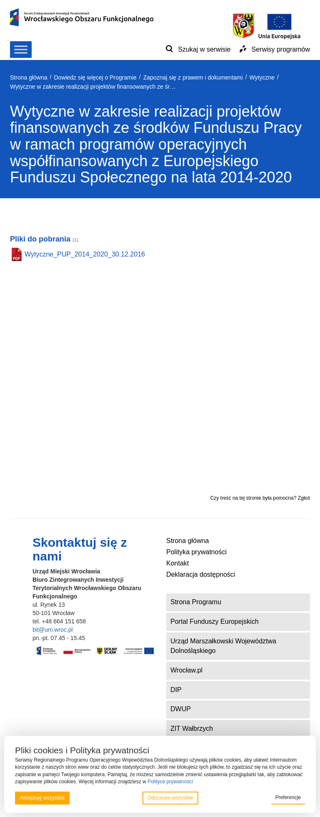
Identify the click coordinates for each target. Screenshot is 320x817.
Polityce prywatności (170, 782)
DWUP (180, 708)
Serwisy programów (281, 49)
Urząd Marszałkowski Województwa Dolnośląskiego (223, 646)
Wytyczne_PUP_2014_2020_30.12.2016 (85, 254)
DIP (176, 689)
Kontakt (177, 563)
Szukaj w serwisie (204, 49)
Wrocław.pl (186, 670)
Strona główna (187, 540)
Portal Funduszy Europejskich (214, 621)
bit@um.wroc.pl (52, 629)
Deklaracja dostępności (200, 574)
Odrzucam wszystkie (170, 798)
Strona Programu (195, 601)
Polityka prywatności (196, 551)
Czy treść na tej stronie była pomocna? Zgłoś (260, 498)
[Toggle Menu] (21, 49)
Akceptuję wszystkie (42, 798)
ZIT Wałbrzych (191, 728)
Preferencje (288, 797)
